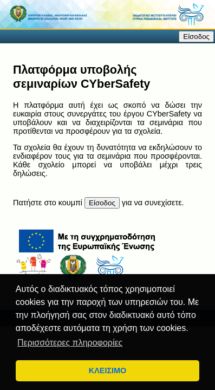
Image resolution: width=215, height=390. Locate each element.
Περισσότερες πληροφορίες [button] (69, 342)
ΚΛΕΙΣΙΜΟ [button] (107, 370)
